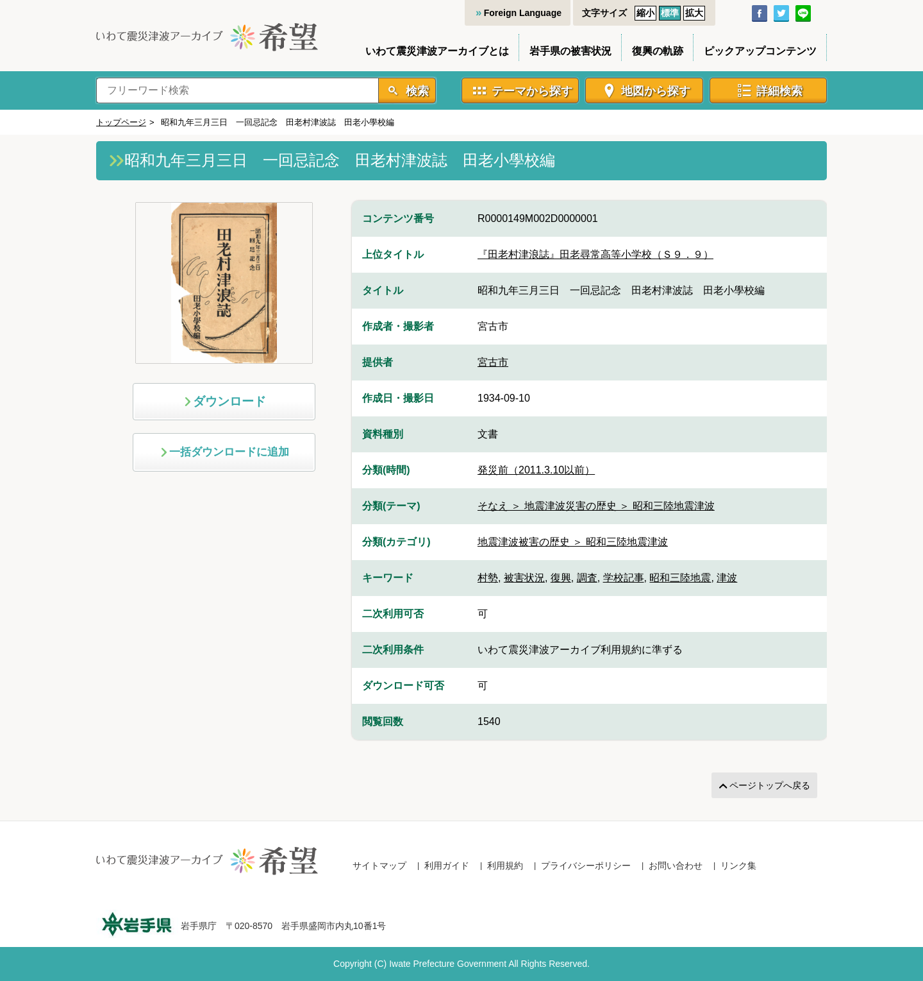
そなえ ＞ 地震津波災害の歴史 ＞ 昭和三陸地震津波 (596, 505)
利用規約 (505, 865)
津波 (727, 577)
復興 (561, 577)
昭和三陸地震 (680, 577)
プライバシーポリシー (586, 865)
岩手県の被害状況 (570, 51)
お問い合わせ (676, 865)
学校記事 (623, 577)
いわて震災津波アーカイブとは (437, 51)
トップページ (121, 122)
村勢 (488, 577)
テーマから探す (532, 91)
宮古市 (493, 362)
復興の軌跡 (657, 51)
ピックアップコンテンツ (760, 51)
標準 (670, 13)
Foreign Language (522, 13)
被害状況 (524, 577)
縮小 (645, 13)
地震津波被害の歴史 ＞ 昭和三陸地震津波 (573, 541)
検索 (416, 91)
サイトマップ (379, 865)
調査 (587, 577)
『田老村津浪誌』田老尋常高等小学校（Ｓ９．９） (595, 254)
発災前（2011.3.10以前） (536, 470)
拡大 (694, 13)
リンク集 (738, 865)
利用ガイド (446, 865)
